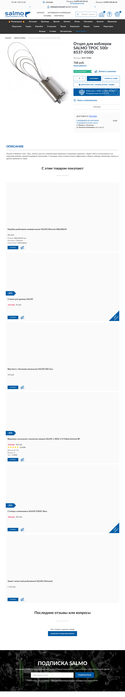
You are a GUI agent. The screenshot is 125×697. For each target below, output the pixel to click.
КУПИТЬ (13, 247)
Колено (67, 22)
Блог (100, 670)
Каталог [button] (41, 13)
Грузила (100, 22)
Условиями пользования (84, 647)
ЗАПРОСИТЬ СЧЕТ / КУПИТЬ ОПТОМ (97, 84)
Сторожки (51, 26)
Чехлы (63, 26)
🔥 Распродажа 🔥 (16, 22)
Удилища (45, 22)
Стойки (53, 31)
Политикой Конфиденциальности (62, 647)
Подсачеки (16, 26)
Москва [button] (93, 116)
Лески (77, 22)
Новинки (102, 674)
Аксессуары (81, 31)
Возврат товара (54, 677)
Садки (28, 26)
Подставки (108, 26)
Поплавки (88, 22)
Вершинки (112, 22)
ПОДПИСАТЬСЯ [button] (84, 642)
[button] (77, 3)
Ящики (87, 26)
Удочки (56, 22)
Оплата (51, 674)
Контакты (59, 16)
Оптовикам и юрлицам (59, 13)
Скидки (101, 677)
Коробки (39, 26)
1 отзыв (22, 430)
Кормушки (74, 26)
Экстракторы (66, 31)
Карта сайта (78, 674)
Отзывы (47, 16)
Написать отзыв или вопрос (62, 601)
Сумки (96, 26)
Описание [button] (96, 107)
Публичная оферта (80, 677)
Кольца (42, 31)
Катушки (33, 22)
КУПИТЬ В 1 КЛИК (111, 78)
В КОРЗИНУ (94, 78)
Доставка (52, 670)
